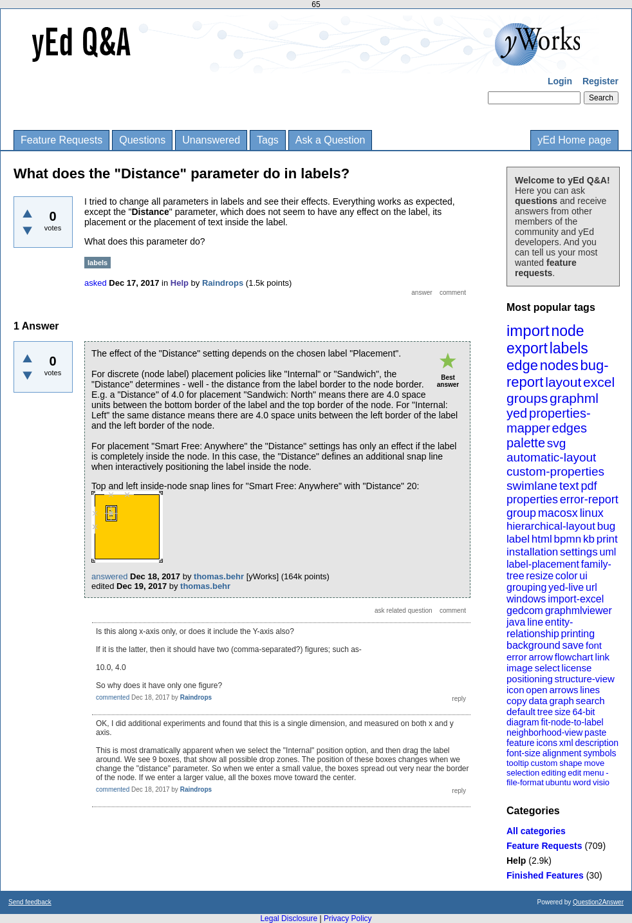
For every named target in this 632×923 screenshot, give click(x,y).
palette (526, 443)
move (594, 763)
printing (578, 633)
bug (606, 526)
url (591, 587)
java (516, 622)
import (528, 330)
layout (563, 382)
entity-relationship (540, 628)
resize (539, 575)
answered (109, 576)
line (535, 622)
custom (543, 763)
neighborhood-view (544, 732)
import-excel (576, 598)
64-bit (583, 712)
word (582, 782)
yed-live (566, 587)
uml (607, 551)
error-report (589, 499)
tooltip (518, 763)
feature (521, 743)
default (521, 711)
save (573, 645)
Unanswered (211, 140)
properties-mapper (549, 420)
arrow (540, 656)
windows (526, 598)
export (527, 348)
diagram (523, 722)
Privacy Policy (348, 918)
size (563, 712)
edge (522, 365)
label (518, 539)
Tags (268, 140)
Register (600, 81)
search (590, 700)
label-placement (543, 564)
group (521, 513)
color (566, 575)
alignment (562, 753)
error (517, 656)
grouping (526, 587)
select (547, 667)
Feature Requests (61, 140)
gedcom (525, 610)
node (567, 330)
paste (595, 732)
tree (545, 712)
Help (516, 860)
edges (570, 428)
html (542, 539)
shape (570, 763)
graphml (574, 398)
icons (546, 743)
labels (569, 348)
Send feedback (29, 902)
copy (517, 700)
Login (560, 81)
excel (599, 382)
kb (589, 539)
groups (527, 398)
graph (561, 700)
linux (592, 513)
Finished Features (545, 875)
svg (556, 443)
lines (590, 689)
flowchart (574, 656)
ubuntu (559, 782)
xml (566, 743)
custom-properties (555, 471)
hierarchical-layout (551, 526)
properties (532, 499)
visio (601, 782)
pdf (589, 486)
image (520, 667)
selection (523, 773)
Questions (142, 140)
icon (516, 689)
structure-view (585, 678)
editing (553, 773)
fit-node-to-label (572, 722)
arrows (563, 689)
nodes (559, 365)
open (536, 689)
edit (574, 773)
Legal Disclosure (288, 918)
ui (583, 575)
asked (95, 283)
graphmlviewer (578, 610)
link (602, 656)
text (569, 485)
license (577, 667)
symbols (599, 753)
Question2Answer (598, 902)
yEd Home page (574, 140)
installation (532, 552)
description (596, 743)
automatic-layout (551, 457)
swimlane (532, 485)
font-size (524, 753)
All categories (536, 831)
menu (593, 773)
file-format (525, 782)
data (537, 700)
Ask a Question (330, 140)
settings (579, 552)
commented (112, 697)
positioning (530, 678)
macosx (558, 513)
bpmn (568, 539)
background (534, 645)
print (607, 539)
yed (517, 413)
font (594, 645)
